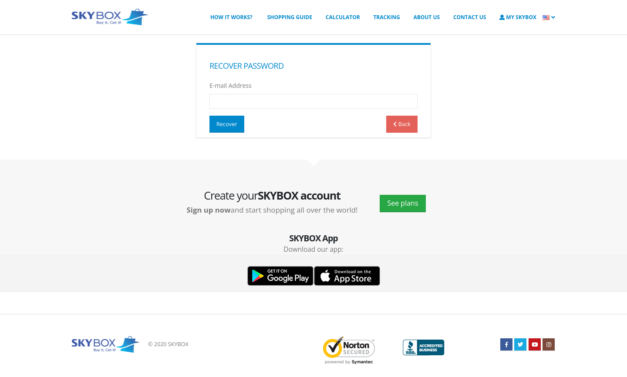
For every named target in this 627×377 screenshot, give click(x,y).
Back (402, 124)
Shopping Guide (289, 17)
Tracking (386, 17)
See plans (402, 203)
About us (426, 17)
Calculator (343, 17)
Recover (226, 124)
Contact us (469, 17)
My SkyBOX (517, 17)
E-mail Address (230, 85)
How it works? (231, 17)
